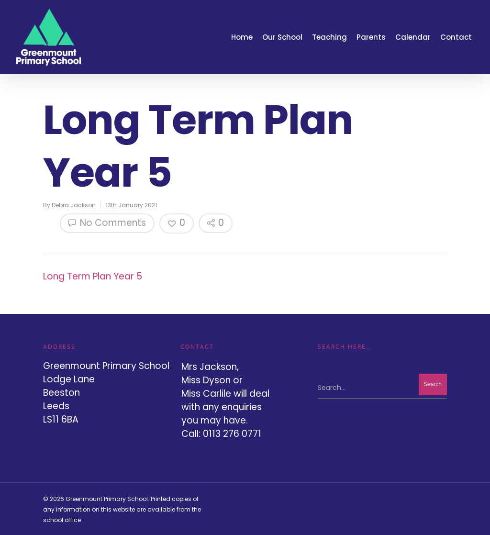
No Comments (107, 222)
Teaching (329, 37)
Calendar (413, 37)
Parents (371, 37)
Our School (282, 37)
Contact (456, 37)
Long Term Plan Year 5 (92, 276)
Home (242, 37)
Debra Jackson (74, 205)
